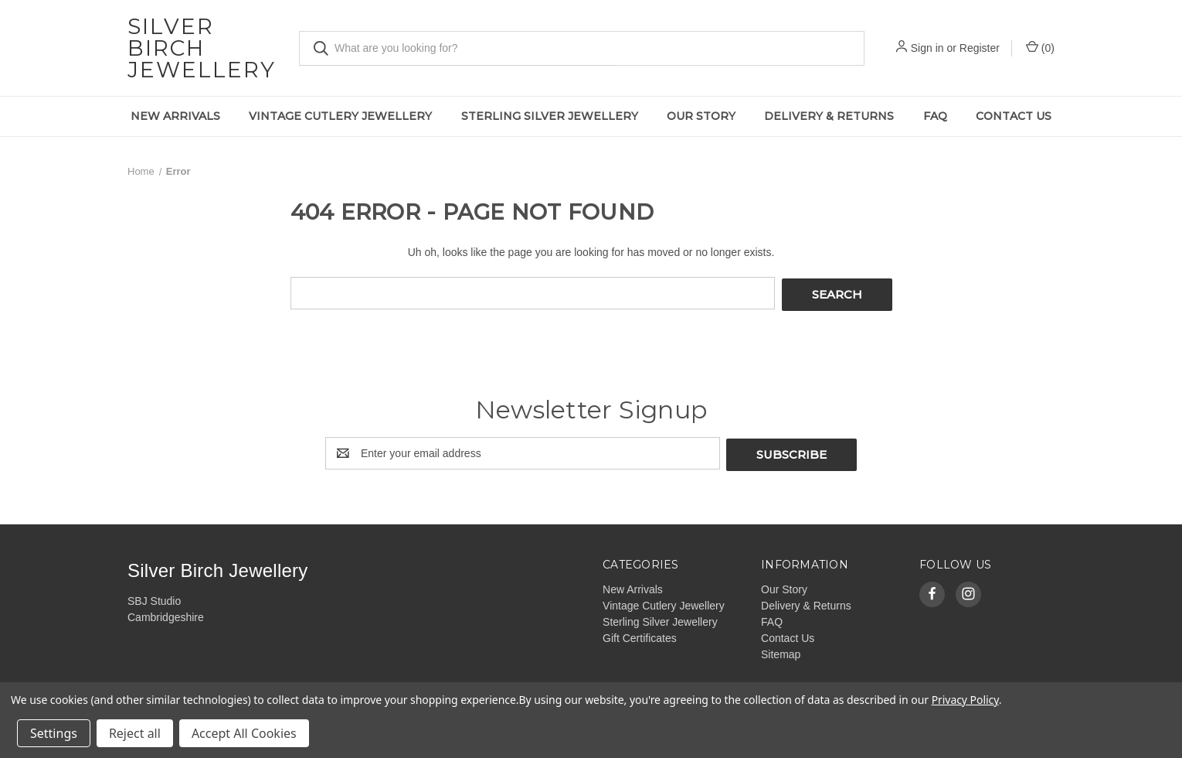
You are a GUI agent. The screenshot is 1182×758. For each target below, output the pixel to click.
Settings (53, 733)
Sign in (927, 48)
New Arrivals (175, 116)
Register (980, 48)
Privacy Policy (965, 699)
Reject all (135, 733)
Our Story (701, 116)
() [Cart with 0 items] (1040, 47)
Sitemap (780, 650)
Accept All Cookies (244, 733)
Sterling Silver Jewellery (549, 116)
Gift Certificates (640, 634)
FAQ (935, 116)
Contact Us (1013, 116)
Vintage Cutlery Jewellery (340, 116)
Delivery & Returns (829, 116)
